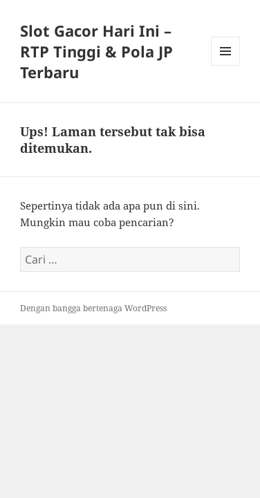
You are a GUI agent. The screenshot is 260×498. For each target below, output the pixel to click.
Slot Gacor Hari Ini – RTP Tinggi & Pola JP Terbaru (96, 51)
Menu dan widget (226, 65)
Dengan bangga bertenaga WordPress (93, 308)
